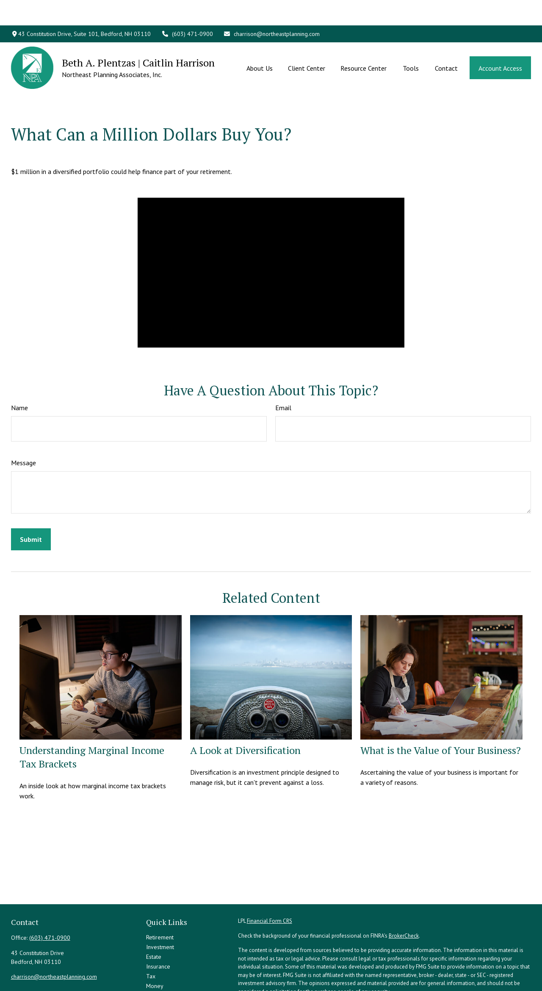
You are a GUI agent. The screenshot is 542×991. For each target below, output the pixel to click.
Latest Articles (164, 967)
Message (23, 424)
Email (283, 369)
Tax (150, 938)
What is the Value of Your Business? (440, 712)
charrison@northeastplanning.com (272, 8)
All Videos (159, 977)
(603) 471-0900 (187, 8)
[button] (259, 42)
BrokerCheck (404, 897)
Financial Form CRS (269, 882)
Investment (160, 909)
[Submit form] (31, 501)
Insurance (158, 928)
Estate (153, 918)
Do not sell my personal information (452, 976)
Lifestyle (157, 957)
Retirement (160, 899)
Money (154, 948)
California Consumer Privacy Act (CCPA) (475, 968)
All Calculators (164, 987)
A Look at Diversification (245, 712)
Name (19, 369)
